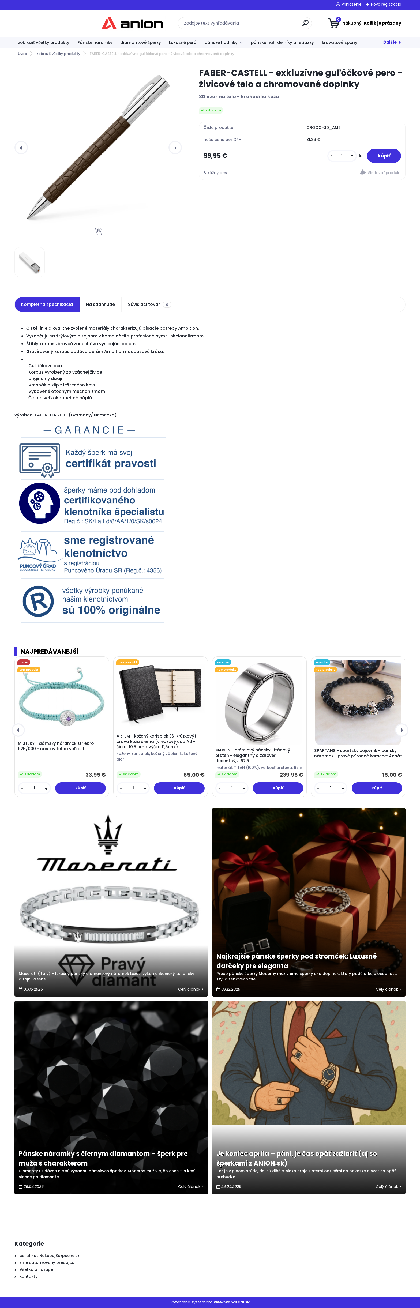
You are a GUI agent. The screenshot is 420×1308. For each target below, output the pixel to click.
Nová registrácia (386, 4)
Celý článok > (191, 989)
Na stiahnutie (100, 304)
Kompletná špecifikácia (47, 304)
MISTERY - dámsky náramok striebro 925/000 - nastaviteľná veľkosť (56, 746)
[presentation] (21, 147)
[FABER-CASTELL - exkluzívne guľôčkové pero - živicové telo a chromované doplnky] (98, 147)
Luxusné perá (183, 42)
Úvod (22, 53)
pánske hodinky (221, 42)
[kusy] (342, 156)
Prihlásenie (352, 4)
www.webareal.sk (232, 1302)
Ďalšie (390, 42)
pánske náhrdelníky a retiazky (282, 42)
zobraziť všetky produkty (43, 42)
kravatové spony (339, 42)
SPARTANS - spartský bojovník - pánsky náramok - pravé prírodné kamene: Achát (358, 753)
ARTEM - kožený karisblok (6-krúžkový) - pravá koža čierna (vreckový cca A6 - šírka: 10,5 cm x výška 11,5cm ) (158, 742)
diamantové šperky (140, 42)
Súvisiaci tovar (149, 304)
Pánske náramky (94, 42)
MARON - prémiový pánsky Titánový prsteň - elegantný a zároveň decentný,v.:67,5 (252, 755)
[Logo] (47, 23)
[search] (262, 25)
